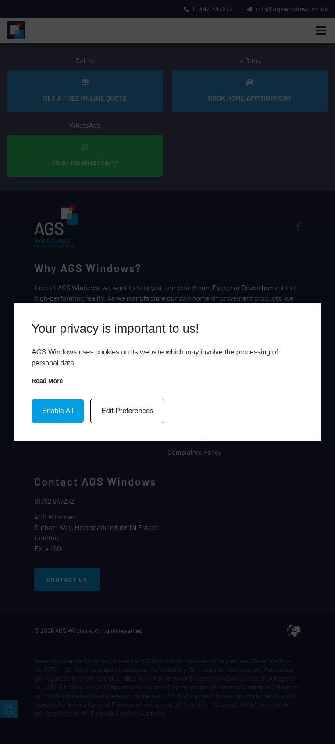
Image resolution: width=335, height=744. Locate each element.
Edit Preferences (127, 410)
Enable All (57, 410)
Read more (47, 380)
